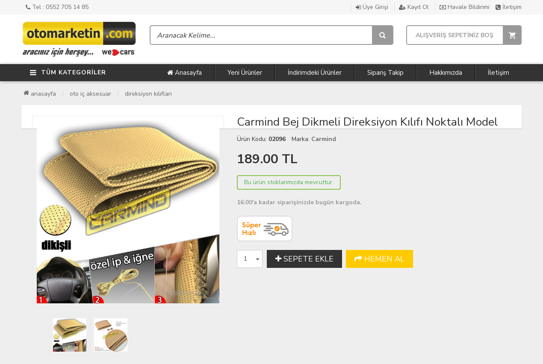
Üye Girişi (372, 7)
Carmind (323, 139)
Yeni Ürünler (244, 72)
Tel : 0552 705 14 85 (57, 7)
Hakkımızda (445, 72)
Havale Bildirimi (465, 7)
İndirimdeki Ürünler (315, 72)
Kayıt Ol (414, 7)
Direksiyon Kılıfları (148, 94)
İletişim (509, 7)
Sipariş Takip (385, 72)
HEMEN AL (379, 259)
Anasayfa (184, 72)
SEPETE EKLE (304, 259)
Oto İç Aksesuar (90, 94)
